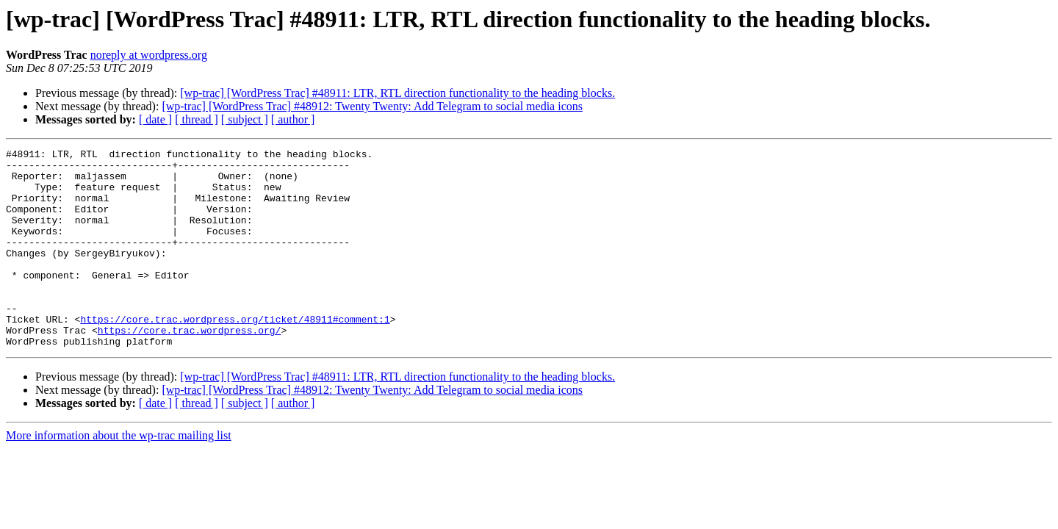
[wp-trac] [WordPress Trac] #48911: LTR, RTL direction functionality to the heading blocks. (397, 93)
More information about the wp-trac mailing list (118, 475)
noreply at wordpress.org (148, 54)
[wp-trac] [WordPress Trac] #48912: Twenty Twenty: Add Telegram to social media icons (372, 106)
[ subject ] (244, 119)
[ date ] (155, 119)
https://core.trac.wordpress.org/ (189, 367)
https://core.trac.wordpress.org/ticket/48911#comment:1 (234, 354)
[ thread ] (196, 119)
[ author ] (293, 119)
